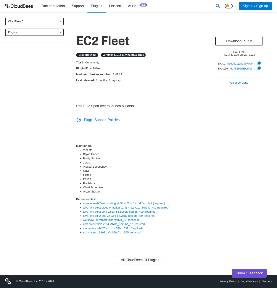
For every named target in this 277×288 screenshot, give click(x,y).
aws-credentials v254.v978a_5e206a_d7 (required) (114, 224)
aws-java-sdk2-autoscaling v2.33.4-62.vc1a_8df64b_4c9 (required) (124, 203)
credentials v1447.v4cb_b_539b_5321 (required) (113, 228)
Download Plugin (239, 41)
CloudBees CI (16, 21)
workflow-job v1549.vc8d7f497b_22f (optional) (111, 220)
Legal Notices (249, 281)
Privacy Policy (228, 281)
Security (267, 281)
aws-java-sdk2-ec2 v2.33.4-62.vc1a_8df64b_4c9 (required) (119, 215)
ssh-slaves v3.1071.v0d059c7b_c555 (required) (112, 232)
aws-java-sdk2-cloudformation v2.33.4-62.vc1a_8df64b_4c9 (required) (126, 207)
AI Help (137, 6)
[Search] (217, 6)
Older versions (239, 82)
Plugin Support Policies (98, 120)
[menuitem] (53, 6)
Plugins (12, 32)
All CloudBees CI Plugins (140, 260)
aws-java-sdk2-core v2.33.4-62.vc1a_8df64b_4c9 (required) (119, 211)
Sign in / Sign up (255, 6)
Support (78, 6)
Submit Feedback (249, 273)
